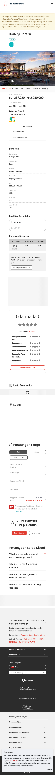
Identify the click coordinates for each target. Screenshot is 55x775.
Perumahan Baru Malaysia (19, 732)
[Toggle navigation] (51, 4)
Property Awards (27, 688)
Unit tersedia (17, 89)
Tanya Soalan (19, 533)
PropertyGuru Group (17, 649)
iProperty (27, 680)
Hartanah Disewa (15, 727)
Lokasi (27, 89)
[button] (44, 649)
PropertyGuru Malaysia (18, 717)
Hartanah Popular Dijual (18, 737)
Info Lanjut (6, 89)
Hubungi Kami (14, 654)
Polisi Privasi (13, 761)
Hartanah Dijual (15, 722)
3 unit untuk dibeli (27, 132)
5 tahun (16, 457)
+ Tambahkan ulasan (27, 368)
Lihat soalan (36, 533)
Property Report (27, 707)
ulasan (32, 331)
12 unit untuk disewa (27, 138)
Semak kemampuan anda (33, 500)
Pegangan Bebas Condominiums (33, 635)
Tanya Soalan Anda (21, 267)
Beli (18, 452)
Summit (27, 698)
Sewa (37, 452)
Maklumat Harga (39, 89)
